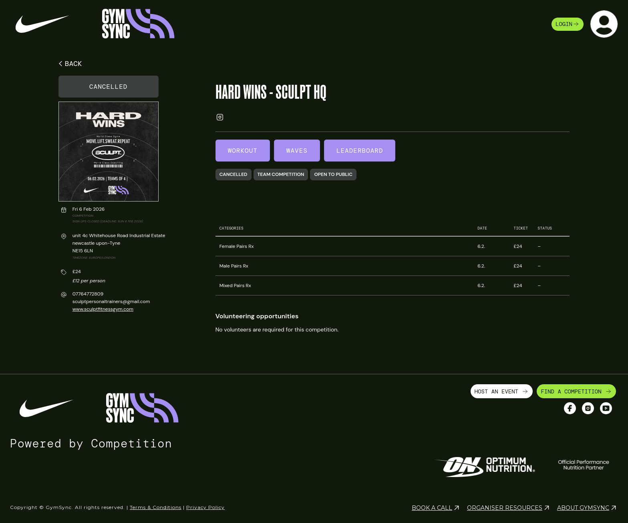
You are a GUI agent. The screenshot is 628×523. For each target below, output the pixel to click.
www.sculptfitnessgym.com (102, 309)
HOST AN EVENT (502, 388)
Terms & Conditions (155, 504)
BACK (69, 63)
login (568, 24)
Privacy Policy (205, 504)
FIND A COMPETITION (576, 388)
